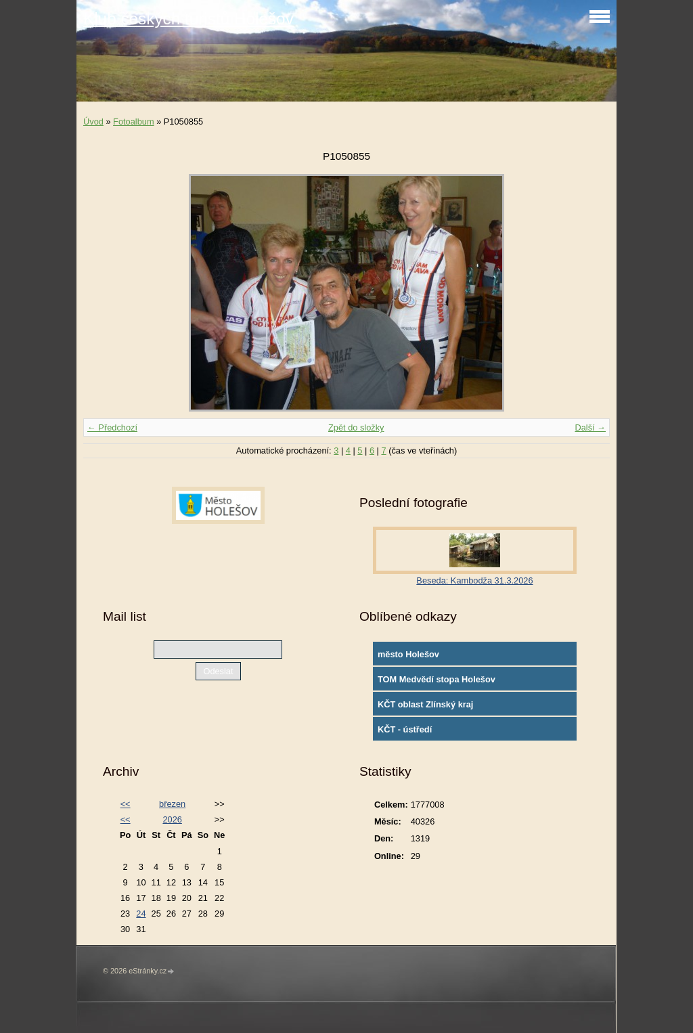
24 (141, 913)
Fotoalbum (133, 121)
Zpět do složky (356, 427)
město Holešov (408, 654)
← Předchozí (112, 427)
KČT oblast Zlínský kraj (426, 704)
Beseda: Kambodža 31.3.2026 (474, 580)
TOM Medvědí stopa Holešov (436, 679)
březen (172, 804)
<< (125, 804)
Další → (590, 427)
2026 (171, 819)
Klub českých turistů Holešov (188, 18)
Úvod (93, 121)
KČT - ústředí (405, 729)
